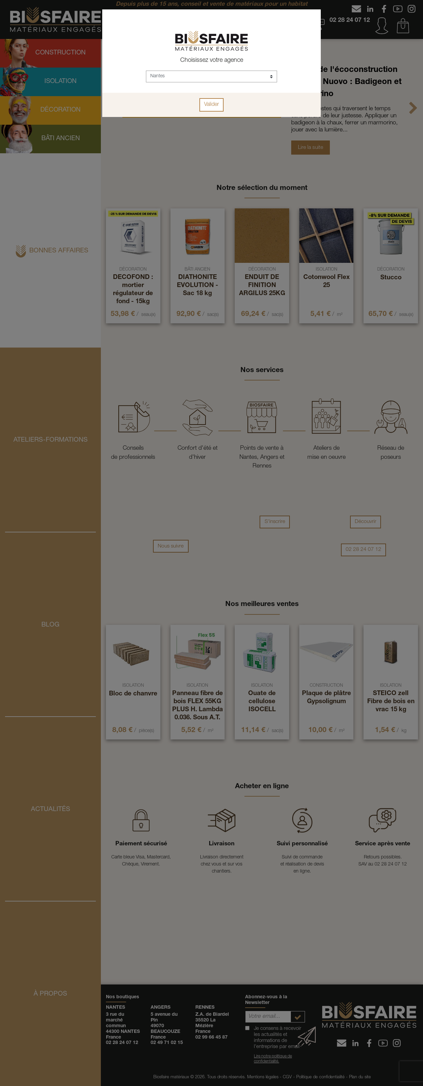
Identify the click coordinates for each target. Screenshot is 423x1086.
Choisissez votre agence (211, 60)
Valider (211, 105)
